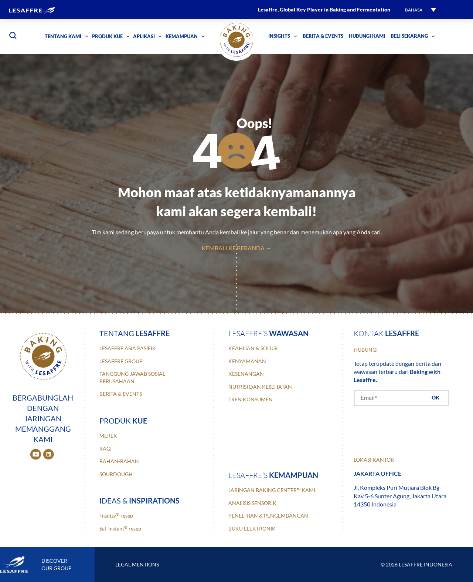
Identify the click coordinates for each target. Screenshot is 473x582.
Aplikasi (147, 36)
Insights (282, 36)
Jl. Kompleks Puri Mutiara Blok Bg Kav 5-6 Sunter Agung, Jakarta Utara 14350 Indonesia (400, 496)
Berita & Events (323, 36)
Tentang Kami (66, 36)
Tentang (134, 333)
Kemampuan (185, 36)
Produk (123, 420)
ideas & (139, 500)
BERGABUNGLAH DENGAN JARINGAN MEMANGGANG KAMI (43, 418)
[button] (420, 9)
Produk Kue (111, 36)
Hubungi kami (367, 36)
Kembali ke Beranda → (237, 247)
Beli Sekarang (413, 36)
